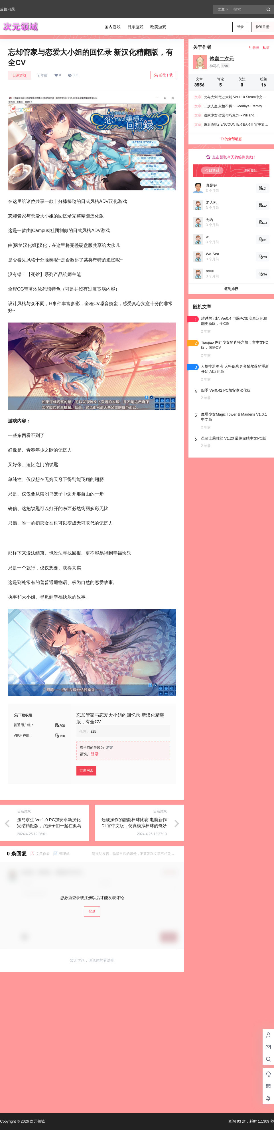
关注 (253, 47)
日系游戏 (19, 75)
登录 (240, 27)
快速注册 (262, 27)
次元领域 (37, 1121)
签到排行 (231, 289)
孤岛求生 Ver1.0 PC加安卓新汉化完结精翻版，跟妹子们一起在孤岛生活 (49, 825)
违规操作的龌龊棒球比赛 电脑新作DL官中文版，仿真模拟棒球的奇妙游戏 (134, 825)
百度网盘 (86, 771)
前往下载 (163, 75)
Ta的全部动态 (231, 139)
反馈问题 (7, 9)
